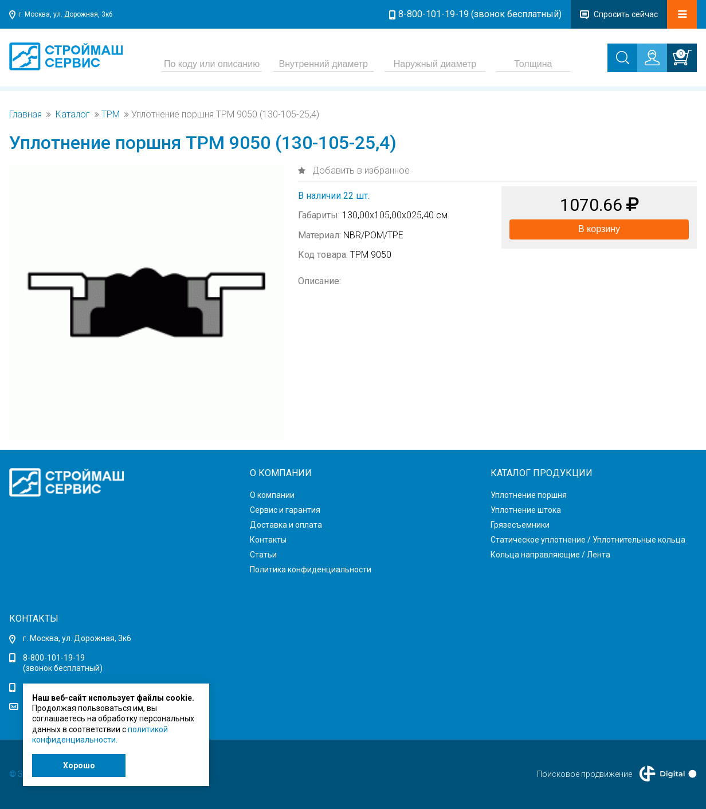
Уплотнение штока (526, 510)
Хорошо (79, 765)
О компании (272, 495)
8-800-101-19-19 (54, 657)
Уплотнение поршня (529, 495)
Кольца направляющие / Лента (550, 554)
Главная (25, 114)
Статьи (263, 554)
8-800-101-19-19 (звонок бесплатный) (480, 14)
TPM (110, 114)
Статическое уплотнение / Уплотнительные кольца (588, 539)
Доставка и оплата (286, 524)
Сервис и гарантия (285, 510)
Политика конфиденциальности (310, 569)
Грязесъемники (520, 524)
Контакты (268, 539)
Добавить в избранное (360, 170)
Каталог (73, 114)
